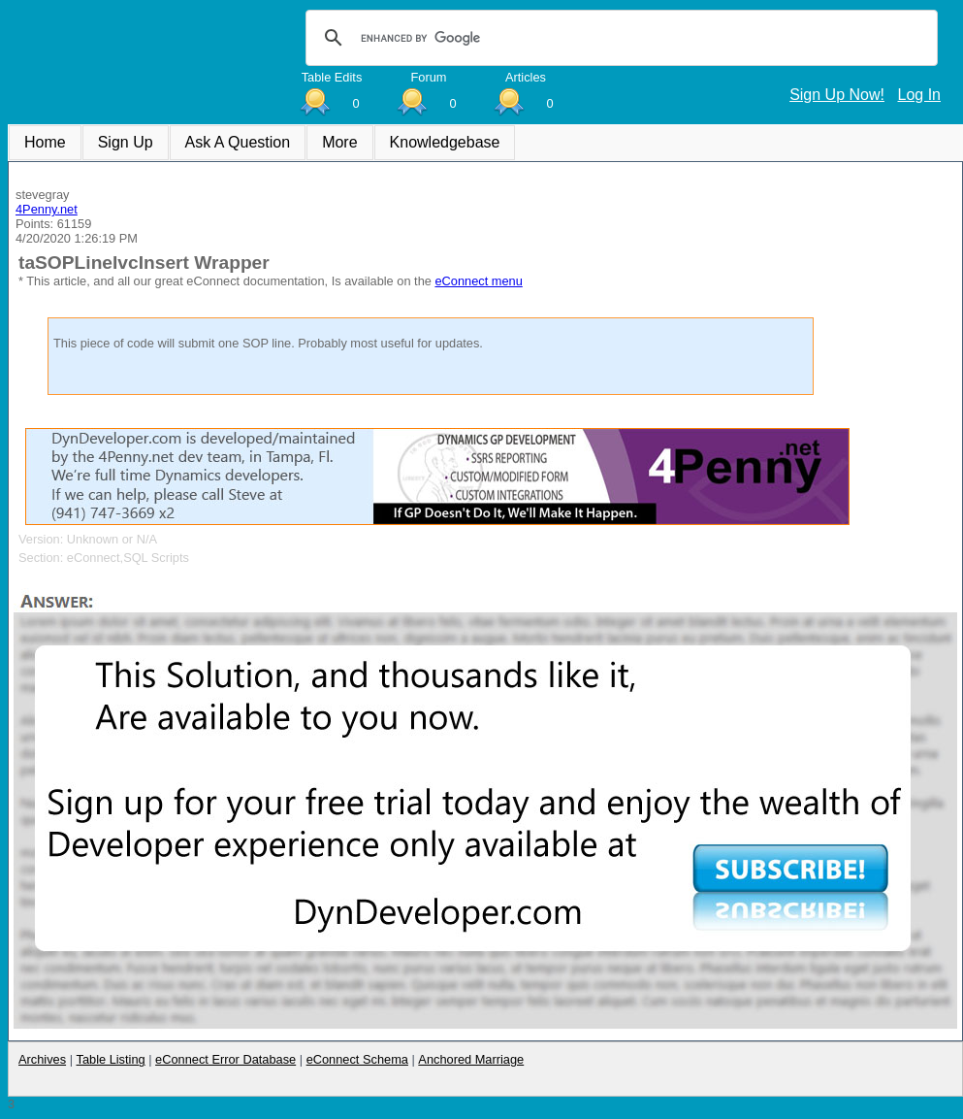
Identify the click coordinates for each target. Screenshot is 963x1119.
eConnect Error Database (225, 1059)
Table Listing (111, 1059)
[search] (619, 37)
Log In (919, 94)
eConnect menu (478, 281)
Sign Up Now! (836, 94)
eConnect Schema (357, 1059)
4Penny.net (47, 209)
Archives (42, 1059)
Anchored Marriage (471, 1059)
